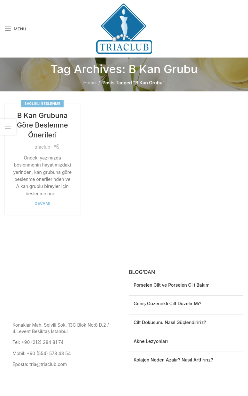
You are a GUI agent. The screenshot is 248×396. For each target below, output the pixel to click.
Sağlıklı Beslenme (42, 103)
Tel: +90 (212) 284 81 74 (38, 342)
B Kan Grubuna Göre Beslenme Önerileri (42, 125)
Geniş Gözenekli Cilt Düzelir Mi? (167, 303)
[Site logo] (124, 28)
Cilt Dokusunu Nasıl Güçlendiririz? (170, 322)
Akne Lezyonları (151, 341)
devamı (42, 203)
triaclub (42, 147)
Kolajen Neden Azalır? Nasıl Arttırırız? (173, 359)
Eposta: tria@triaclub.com (39, 364)
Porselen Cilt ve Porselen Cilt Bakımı (172, 285)
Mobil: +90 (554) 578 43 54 (41, 353)
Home (89, 82)
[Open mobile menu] (15, 28)
